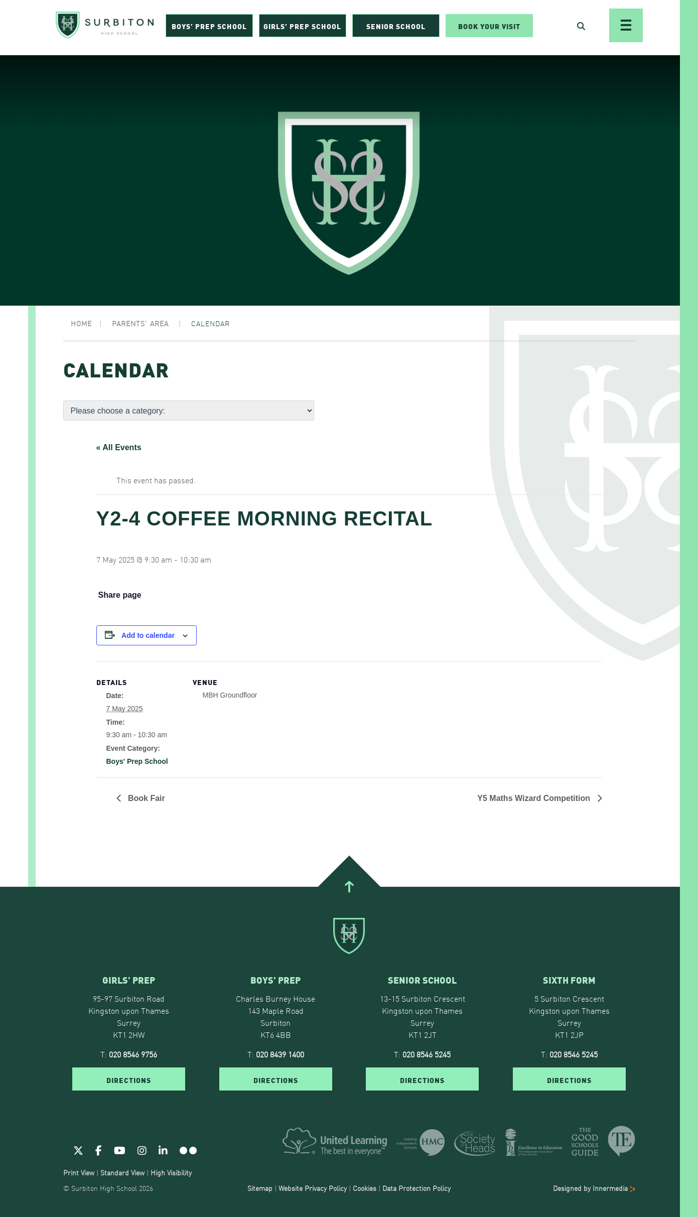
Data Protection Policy (416, 1187)
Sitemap (259, 1187)
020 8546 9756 (133, 1054)
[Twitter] (78, 1150)
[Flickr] (188, 1150)
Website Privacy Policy (312, 1187)
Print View (78, 1172)
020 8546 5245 (426, 1054)
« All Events (119, 447)
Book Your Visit (489, 28)
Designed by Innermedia (594, 1187)
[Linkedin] (163, 1150)
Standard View (122, 1172)
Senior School (396, 28)
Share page (120, 595)
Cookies (364, 1187)
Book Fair (145, 798)
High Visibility (171, 1172)
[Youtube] (119, 1150)
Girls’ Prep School (302, 28)
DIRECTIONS (128, 1079)
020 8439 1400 (280, 1054)
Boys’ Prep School (209, 28)
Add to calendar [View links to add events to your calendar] (148, 635)
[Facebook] (98, 1150)
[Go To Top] (349, 887)
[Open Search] (581, 28)
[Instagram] (142, 1150)
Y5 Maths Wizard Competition (534, 798)
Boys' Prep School (137, 761)
